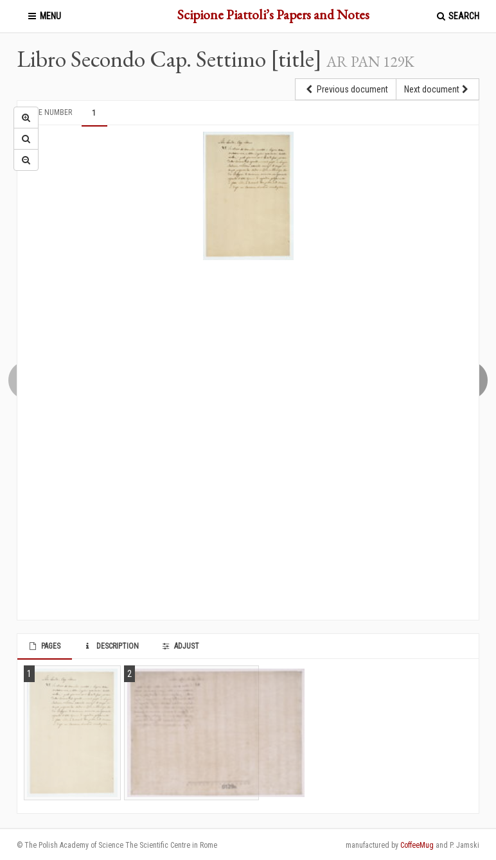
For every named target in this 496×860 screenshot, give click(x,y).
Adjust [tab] (180, 646)
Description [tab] (110, 646)
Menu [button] (43, 16)
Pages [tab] (44, 646)
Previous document (345, 89)
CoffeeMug (417, 845)
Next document (437, 89)
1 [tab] (94, 113)
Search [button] (457, 16)
